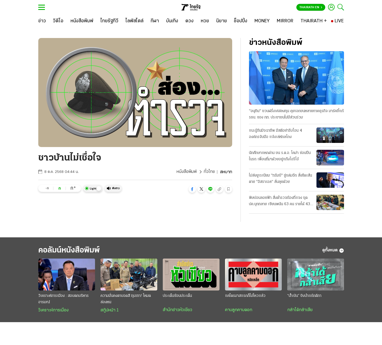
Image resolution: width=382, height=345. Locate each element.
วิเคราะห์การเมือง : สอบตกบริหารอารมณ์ (63, 299)
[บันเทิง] (172, 21)
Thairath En (310, 7)
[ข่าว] (42, 21)
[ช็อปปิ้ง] (240, 21)
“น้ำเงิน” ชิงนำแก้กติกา (304, 296)
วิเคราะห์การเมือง (53, 310)
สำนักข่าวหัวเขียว (177, 310)
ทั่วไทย (209, 172)
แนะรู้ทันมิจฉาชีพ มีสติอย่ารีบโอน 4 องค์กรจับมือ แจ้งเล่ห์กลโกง (275, 134)
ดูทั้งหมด (333, 250)
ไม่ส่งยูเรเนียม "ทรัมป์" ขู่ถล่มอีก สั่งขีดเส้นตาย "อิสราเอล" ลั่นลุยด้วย (280, 178)
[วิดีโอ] (58, 21)
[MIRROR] (285, 21)
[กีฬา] (154, 21)
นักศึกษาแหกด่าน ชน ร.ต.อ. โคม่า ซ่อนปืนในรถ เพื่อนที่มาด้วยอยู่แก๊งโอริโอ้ (280, 156)
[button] (192, 189)
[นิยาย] (221, 21)
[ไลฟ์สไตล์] (134, 21)
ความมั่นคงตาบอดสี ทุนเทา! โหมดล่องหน (126, 299)
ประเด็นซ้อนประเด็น (177, 296)
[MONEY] (262, 21)
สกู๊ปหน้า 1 (110, 310)
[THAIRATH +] (313, 21)
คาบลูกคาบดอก (238, 310)
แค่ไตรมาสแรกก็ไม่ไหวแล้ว (245, 296)
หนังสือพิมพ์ (186, 172)
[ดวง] (189, 21)
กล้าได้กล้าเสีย (300, 310)
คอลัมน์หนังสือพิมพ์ (70, 250)
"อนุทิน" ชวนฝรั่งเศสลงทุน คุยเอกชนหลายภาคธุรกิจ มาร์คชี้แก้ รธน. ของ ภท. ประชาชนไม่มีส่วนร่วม (296, 114)
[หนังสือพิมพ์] (82, 21)
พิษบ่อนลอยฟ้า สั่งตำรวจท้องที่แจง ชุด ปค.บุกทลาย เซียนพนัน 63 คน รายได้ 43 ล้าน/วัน (279, 201)
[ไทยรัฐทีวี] (109, 21)
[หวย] (205, 21)
